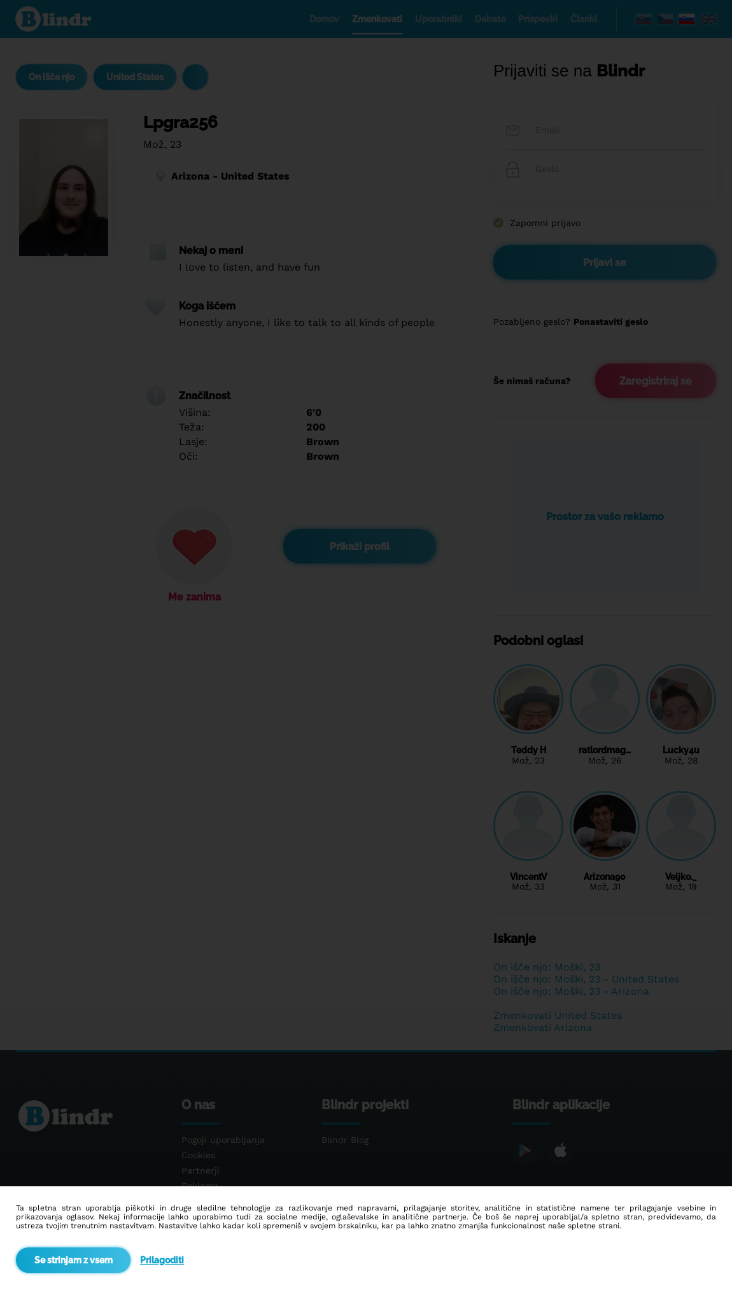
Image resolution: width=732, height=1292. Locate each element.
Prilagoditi (162, 1260)
